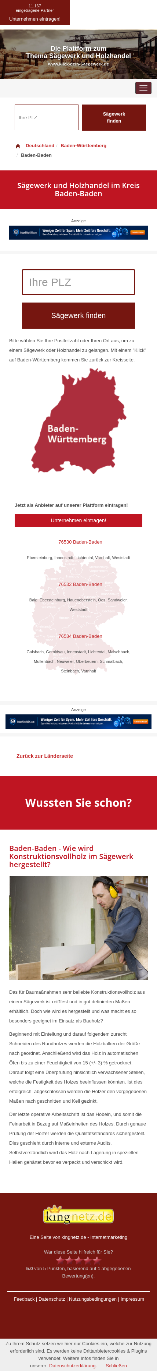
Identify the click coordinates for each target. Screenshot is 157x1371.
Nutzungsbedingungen (93, 1299)
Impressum (132, 1299)
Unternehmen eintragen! (78, 520)
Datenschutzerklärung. (73, 1365)
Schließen (116, 1365)
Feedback (24, 1299)
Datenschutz (52, 1299)
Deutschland (34, 145)
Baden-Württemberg (83, 145)
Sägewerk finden (114, 117)
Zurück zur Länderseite (45, 756)
